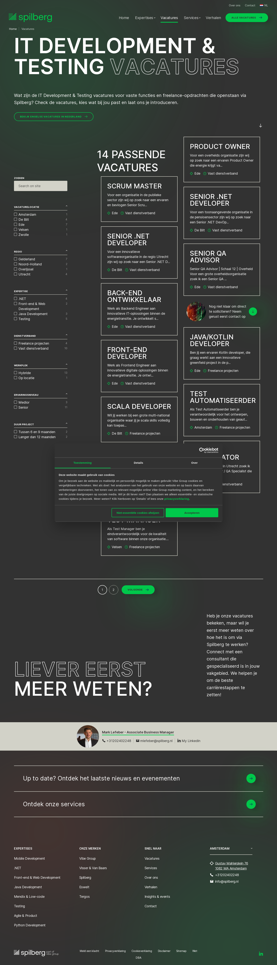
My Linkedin (188, 741)
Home (124, 18)
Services (191, 18)
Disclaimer (164, 951)
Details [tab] (138, 462)
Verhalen (213, 18)
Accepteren (192, 512)
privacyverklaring (176, 498)
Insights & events (157, 897)
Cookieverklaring (142, 951)
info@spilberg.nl (227, 881)
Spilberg (85, 877)
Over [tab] (194, 462)
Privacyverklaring (115, 951)
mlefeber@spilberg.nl (154, 741)
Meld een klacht (89, 951)
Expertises (144, 18)
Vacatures (169, 18)
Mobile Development (29, 858)
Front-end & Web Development (37, 877)
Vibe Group (87, 858)
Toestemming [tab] (82, 462)
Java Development (28, 887)
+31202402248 (116, 741)
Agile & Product (25, 916)
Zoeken (19, 177)
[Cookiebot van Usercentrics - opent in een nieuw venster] (202, 450)
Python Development (30, 925)
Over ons (234, 5)
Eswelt (84, 887)
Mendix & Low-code (29, 897)
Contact (250, 5)
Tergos (84, 897)
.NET (17, 868)
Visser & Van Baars (93, 868)
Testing (19, 906)
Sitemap (181, 951)
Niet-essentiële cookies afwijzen (138, 512)
